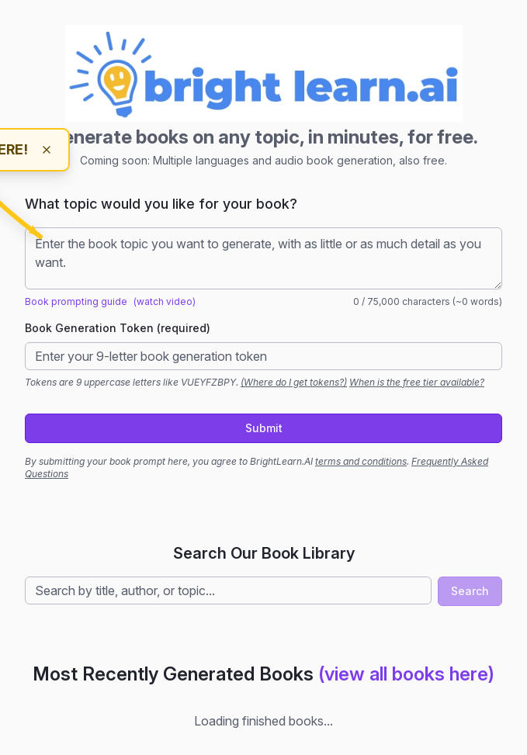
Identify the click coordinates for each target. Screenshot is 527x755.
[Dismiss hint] (46, 149)
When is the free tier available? (416, 382)
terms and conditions (361, 461)
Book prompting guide (76, 301)
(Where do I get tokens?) (294, 382)
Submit (264, 428)
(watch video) (164, 301)
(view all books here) (406, 674)
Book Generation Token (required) (117, 327)
